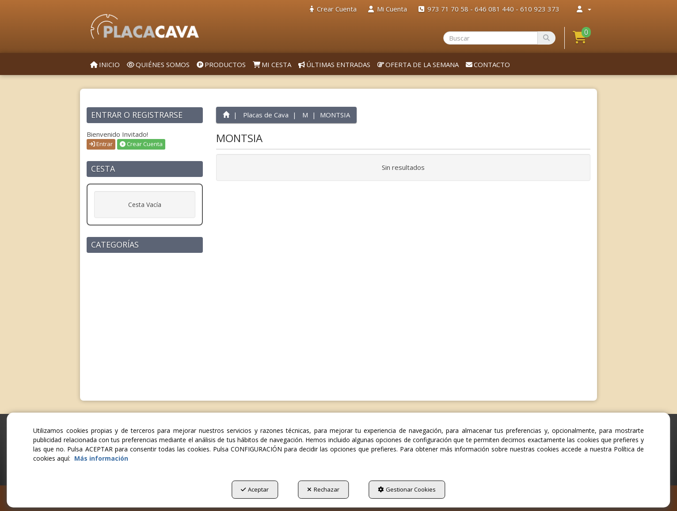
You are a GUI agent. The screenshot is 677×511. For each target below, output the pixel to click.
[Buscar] (546, 38)
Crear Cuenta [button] (141, 144)
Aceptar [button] (255, 489)
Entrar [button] (101, 144)
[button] (145, 26)
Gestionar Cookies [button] (407, 489)
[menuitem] (333, 9)
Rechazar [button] (323, 489)
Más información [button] (101, 458)
